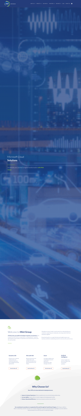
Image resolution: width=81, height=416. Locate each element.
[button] (33, 3)
